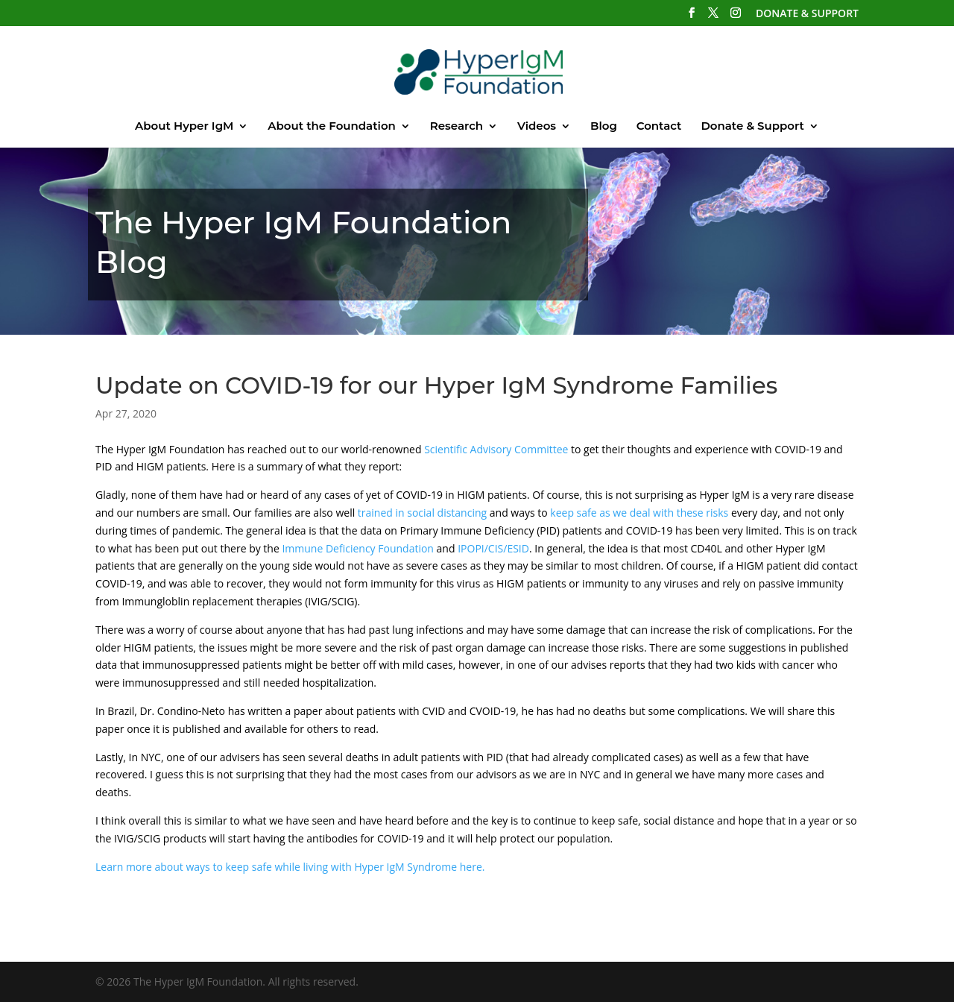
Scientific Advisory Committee (496, 449)
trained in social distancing (422, 512)
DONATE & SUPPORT (807, 14)
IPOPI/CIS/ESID (493, 548)
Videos (536, 127)
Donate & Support (752, 127)
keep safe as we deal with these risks (639, 512)
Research (456, 127)
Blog (603, 127)
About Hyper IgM (184, 127)
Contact (659, 127)
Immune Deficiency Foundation (358, 548)
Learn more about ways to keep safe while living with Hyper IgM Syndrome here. (289, 867)
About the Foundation (332, 127)
